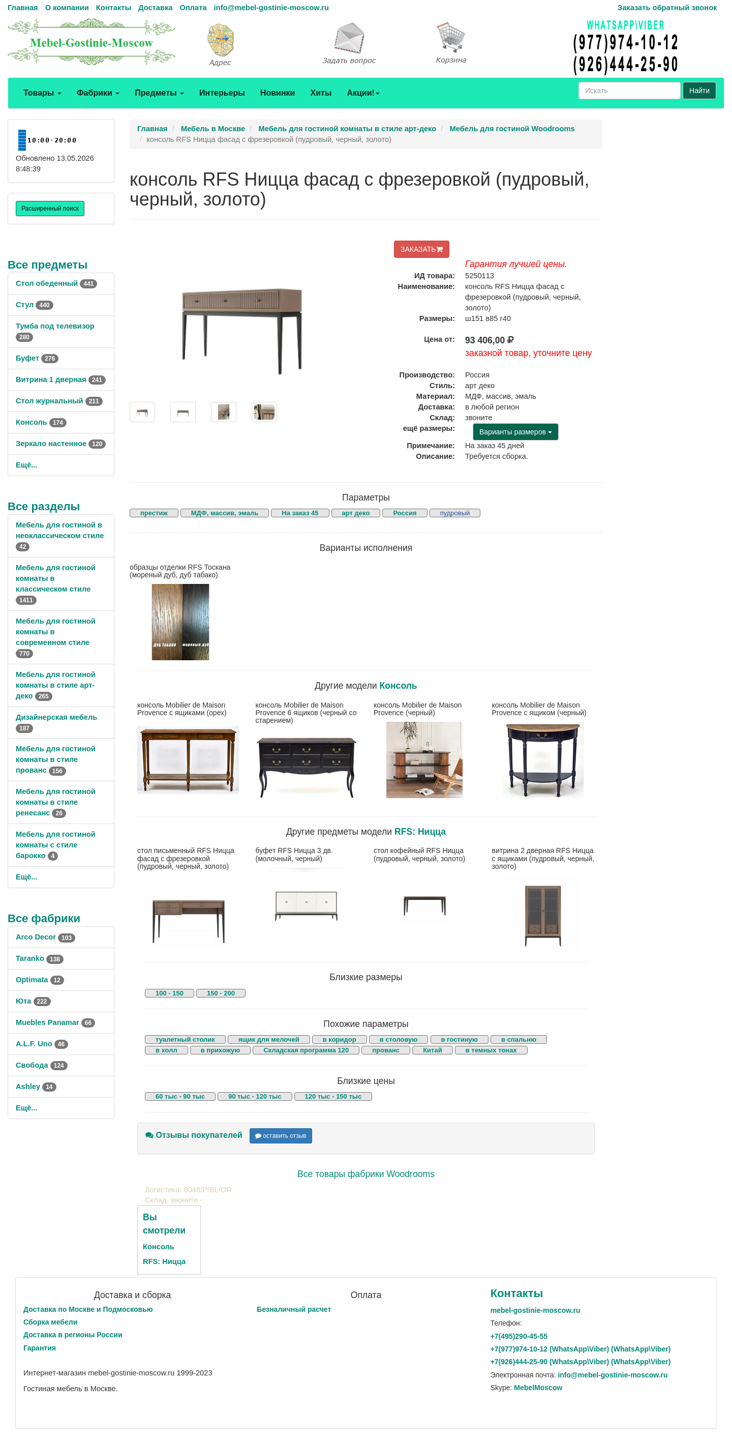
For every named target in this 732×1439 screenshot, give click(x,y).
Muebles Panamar (55, 1022)
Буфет (37, 358)
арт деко (356, 513)
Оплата (192, 8)
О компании (67, 8)
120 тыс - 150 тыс (333, 1096)
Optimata (40, 980)
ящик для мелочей (268, 1039)
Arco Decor (45, 937)
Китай (432, 1050)
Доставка (155, 8)
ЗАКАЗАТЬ (422, 249)
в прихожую (220, 1050)
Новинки (277, 93)
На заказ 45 (300, 513)
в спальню (518, 1039)
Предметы (159, 93)
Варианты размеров (515, 432)
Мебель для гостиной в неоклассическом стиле (60, 535)
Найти (699, 90)
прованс (386, 1050)
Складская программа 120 (306, 1050)
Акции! (363, 93)
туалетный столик (185, 1039)
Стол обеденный (56, 283)
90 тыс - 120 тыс (254, 1096)
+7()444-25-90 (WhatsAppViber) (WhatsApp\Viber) (581, 1362)
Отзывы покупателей (193, 1135)
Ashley (36, 1086)
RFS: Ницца (420, 832)
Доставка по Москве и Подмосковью (88, 1309)
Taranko (40, 958)
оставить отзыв (281, 1135)
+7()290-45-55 (519, 1336)
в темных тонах (491, 1050)
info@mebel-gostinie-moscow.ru (271, 8)
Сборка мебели (50, 1322)
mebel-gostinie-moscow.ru (536, 1310)
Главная (23, 8)
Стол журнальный (59, 401)
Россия (404, 513)
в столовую (399, 1039)
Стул (34, 305)
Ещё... (27, 465)
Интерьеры (222, 93)
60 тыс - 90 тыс (180, 1096)
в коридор (339, 1039)
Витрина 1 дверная (61, 379)
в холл (166, 1050)
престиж (154, 513)
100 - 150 (170, 993)
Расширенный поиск (50, 208)
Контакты (113, 8)
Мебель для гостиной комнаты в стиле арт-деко (56, 685)
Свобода (42, 1065)
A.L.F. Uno (42, 1044)
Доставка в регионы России (73, 1335)
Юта (33, 1001)
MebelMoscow (538, 1388)
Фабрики (98, 93)
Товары (42, 93)
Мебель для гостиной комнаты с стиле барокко (56, 845)
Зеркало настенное (61, 443)
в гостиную (459, 1039)
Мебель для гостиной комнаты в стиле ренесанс (56, 802)
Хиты (320, 93)
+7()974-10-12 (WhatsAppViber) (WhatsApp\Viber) (581, 1349)
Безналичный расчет (294, 1309)
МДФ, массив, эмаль (225, 513)
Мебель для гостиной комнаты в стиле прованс (56, 759)
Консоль (41, 422)
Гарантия (39, 1348)
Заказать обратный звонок (667, 8)
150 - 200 (221, 993)
